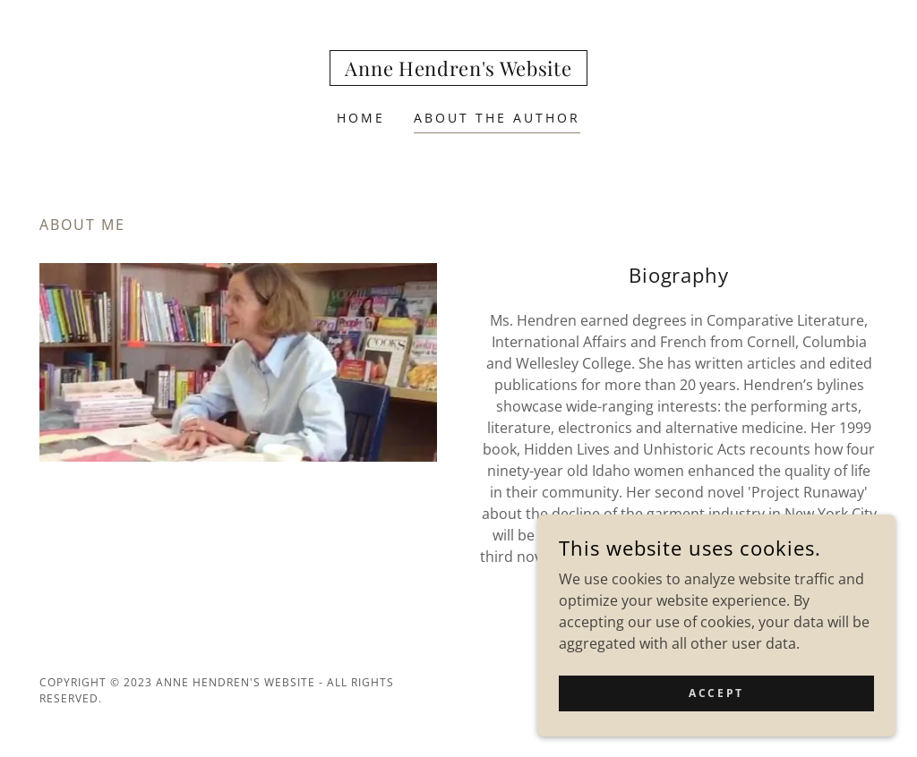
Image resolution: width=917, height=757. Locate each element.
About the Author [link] (497, 117)
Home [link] (361, 117)
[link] (458, 71)
